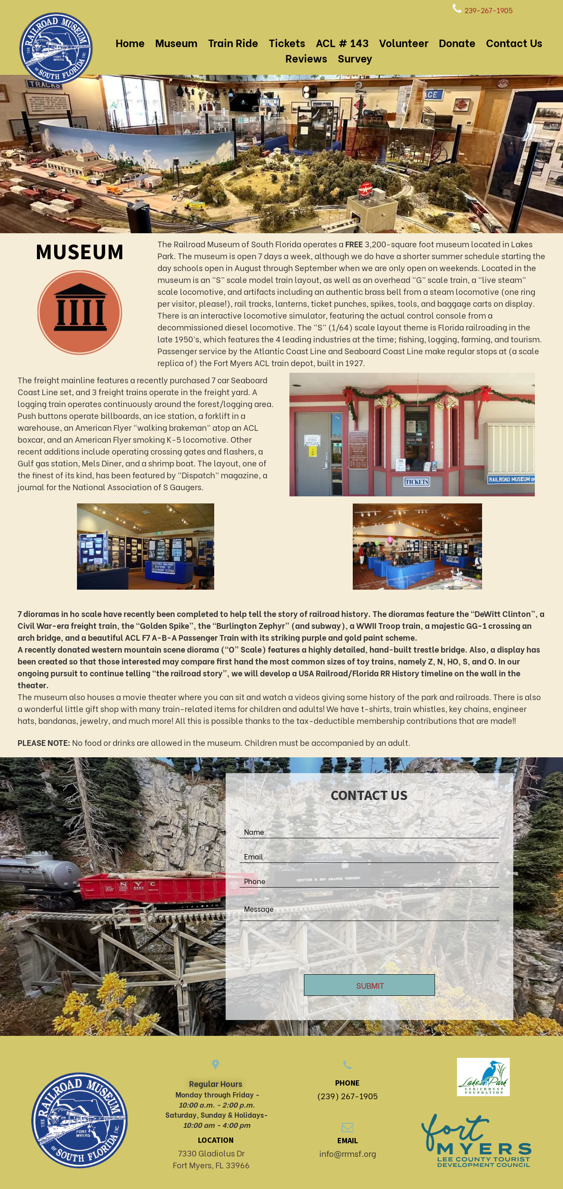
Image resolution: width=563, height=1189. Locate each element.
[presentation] (306, 948)
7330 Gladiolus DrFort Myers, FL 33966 (211, 1159)
